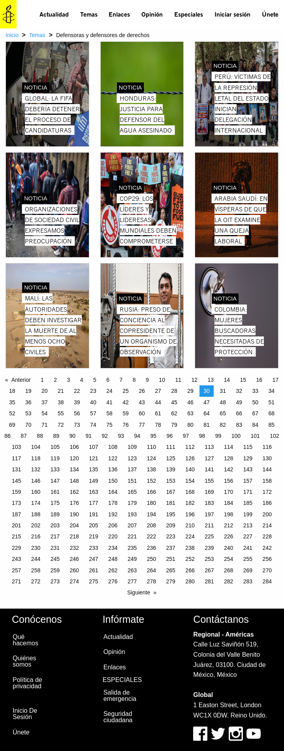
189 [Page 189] (55, 514)
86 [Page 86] (7, 436)
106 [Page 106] (74, 447)
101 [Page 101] (255, 436)
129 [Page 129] (247, 458)
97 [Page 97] (186, 436)
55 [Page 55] (61, 413)
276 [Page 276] (112, 581)
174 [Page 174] (35, 503)
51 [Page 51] (271, 402)
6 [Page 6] (107, 380)
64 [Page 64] (206, 413)
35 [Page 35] (12, 402)
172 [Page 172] (267, 492)
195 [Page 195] (170, 514)
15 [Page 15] (243, 380)
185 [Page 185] (247, 503)
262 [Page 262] (112, 570)
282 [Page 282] (228, 581)
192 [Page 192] (112, 514)
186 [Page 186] (267, 503)
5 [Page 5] (94, 380)
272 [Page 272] (35, 581)
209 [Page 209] (170, 525)
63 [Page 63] (190, 413)
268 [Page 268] (228, 570)
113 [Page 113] (209, 447)
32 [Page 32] (239, 391)
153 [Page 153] (170, 481)
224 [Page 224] (189, 536)
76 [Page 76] (125, 425)
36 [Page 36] (28, 402)
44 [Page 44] (158, 402)
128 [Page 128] (228, 458)
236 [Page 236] (151, 548)
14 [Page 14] (227, 380)
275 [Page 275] (93, 581)
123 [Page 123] (132, 458)
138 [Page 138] (151, 469)
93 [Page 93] (121, 436)
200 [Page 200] (267, 514)
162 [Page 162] (74, 492)
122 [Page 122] (112, 458)
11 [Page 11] (178, 380)
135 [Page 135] (93, 469)
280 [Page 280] (189, 581)
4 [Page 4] (81, 380)
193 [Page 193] (132, 514)
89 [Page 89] (56, 436)
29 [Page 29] (190, 391)
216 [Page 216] (35, 536)
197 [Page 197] (209, 514)
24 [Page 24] (109, 391)
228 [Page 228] (267, 536)
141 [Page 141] (209, 469)
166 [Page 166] (151, 492)
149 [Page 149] (93, 481)
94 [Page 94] (137, 436)
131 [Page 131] (16, 469)
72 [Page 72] (61, 425)
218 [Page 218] (74, 536)
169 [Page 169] (209, 492)
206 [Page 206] (112, 525)
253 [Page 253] (209, 559)
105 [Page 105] (55, 447)
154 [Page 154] (189, 481)
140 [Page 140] (189, 469)
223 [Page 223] (170, 536)
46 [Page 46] (190, 402)
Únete (270, 14)
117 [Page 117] (16, 458)
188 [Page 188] (35, 514)
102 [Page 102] (274, 436)
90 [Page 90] (72, 436)
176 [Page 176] (74, 503)
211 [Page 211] (209, 525)
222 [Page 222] (151, 536)
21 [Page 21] (61, 391)
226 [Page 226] (228, 536)
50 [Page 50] (255, 402)
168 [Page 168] (189, 492)
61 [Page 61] (158, 413)
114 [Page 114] (228, 447)
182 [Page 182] (189, 503)
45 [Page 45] (174, 402)
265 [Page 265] (170, 570)
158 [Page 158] (267, 481)
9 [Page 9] (147, 380)
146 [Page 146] (35, 481)
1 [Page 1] (42, 380)
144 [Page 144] (267, 469)
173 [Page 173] (16, 503)
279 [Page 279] (170, 581)
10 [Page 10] (162, 380)
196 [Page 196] (189, 514)
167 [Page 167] (170, 492)
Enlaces (119, 14)
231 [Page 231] (55, 548)
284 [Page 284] (267, 581)
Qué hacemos (25, 639)
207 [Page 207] (132, 525)
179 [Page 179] (132, 503)
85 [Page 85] (271, 425)
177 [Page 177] (93, 503)
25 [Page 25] (125, 391)
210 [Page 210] (189, 525)
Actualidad (54, 14)
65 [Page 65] (223, 413)
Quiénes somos (24, 661)
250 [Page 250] (151, 559)
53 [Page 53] (28, 413)
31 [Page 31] (223, 391)
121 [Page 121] (93, 458)
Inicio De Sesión (25, 713)
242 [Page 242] (267, 548)
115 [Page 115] (247, 447)
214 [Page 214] (267, 525)
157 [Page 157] (247, 481)
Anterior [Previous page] (21, 380)
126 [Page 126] (189, 458)
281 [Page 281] (209, 581)
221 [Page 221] (132, 536)
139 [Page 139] (170, 469)
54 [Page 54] (44, 413)
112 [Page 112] (189, 447)
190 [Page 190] (74, 514)
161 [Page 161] (55, 492)
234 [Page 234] (112, 548)
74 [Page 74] (93, 425)
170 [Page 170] (228, 492)
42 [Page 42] (125, 402)
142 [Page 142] (228, 469)
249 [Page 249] (132, 559)
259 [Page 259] (55, 570)
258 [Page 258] (35, 570)
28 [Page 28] (174, 391)
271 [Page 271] (16, 581)
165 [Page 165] (132, 492)
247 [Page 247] (93, 559)
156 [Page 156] (228, 481)
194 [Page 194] (151, 514)
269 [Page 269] (247, 570)
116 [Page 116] (267, 447)
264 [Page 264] (151, 570)
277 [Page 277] (132, 581)
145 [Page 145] (16, 481)
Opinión (152, 14)
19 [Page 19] (28, 391)
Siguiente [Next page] (138, 592)
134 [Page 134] (74, 469)
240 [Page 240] (228, 548)
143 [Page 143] (247, 469)
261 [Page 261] (93, 570)
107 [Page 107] (93, 447)
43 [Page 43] (142, 402)
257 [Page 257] (16, 570)
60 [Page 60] (142, 413)
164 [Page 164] (112, 492)
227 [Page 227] (247, 536)
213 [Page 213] (247, 525)
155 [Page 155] (209, 481)
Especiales (188, 14)
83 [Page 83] (239, 425)
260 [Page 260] (74, 570)
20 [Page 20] (44, 391)
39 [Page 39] (77, 402)
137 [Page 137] (132, 469)
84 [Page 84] (255, 425)
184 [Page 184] (228, 503)
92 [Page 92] (105, 436)
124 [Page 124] (151, 458)
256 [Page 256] (267, 559)
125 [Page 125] (170, 458)
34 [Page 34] (271, 391)
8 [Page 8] (134, 380)
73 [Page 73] (77, 425)
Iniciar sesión (232, 14)
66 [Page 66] (239, 413)
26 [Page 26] (142, 391)
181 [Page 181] (170, 503)
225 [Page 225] (209, 536)
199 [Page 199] (247, 514)
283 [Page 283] (247, 581)
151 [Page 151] (132, 481)
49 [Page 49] (239, 402)
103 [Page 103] (16, 447)
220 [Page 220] (112, 536)
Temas (89, 14)
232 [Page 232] (74, 548)
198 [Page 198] (228, 514)
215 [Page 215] (16, 536)
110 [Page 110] (151, 447)
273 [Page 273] (55, 581)
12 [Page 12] (194, 380)
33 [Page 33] (255, 391)
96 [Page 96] (170, 436)
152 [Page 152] (151, 481)
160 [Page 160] (35, 492)
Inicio (12, 35)
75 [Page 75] (109, 425)
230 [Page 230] (35, 548)
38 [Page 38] (61, 402)
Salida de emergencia (120, 695)
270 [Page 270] (267, 570)
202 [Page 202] (35, 525)
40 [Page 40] (93, 402)
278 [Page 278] (151, 581)
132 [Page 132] (35, 469)
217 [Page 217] (55, 536)
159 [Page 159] (16, 492)
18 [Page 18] (12, 391)
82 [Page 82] (223, 425)
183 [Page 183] (209, 503)
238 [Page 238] (189, 548)
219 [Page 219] (93, 536)
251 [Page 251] (170, 559)
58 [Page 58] (109, 413)
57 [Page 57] (93, 413)
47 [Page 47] (206, 402)
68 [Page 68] (271, 413)
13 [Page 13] (210, 380)
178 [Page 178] (112, 503)
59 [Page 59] (125, 413)
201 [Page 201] (16, 525)
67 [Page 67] (255, 413)
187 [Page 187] (16, 514)
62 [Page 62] (174, 413)
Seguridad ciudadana (118, 716)
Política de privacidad (27, 682)
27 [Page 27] (158, 391)
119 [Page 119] (55, 458)
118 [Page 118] (35, 458)
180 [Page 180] (151, 503)
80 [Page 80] (190, 425)
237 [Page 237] (170, 548)
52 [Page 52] (12, 413)
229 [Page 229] (16, 548)
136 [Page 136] (112, 469)
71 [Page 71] (44, 425)
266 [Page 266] (189, 570)
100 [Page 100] (236, 436)
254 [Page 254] (228, 559)
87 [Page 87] (24, 436)
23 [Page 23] (93, 391)
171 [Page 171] (247, 492)
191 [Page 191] (93, 514)
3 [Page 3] (68, 380)
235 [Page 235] (132, 548)
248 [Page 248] (112, 559)
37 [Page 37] (44, 402)
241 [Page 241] (247, 548)
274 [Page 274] (74, 581)
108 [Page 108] (112, 447)
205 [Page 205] (93, 525)
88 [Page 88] (40, 436)
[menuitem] (54, 14)
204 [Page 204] (74, 525)
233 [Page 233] (93, 548)
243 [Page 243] (16, 559)
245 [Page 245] (55, 559)
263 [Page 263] (132, 570)
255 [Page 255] (247, 559)
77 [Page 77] (142, 425)
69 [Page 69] (12, 425)
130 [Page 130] (267, 458)
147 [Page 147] (55, 481)
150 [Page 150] (112, 481)
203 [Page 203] (55, 525)
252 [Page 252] (189, 559)
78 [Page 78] (158, 425)
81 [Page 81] (206, 425)
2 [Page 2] (55, 380)
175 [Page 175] (55, 503)
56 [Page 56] (77, 413)
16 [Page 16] (259, 380)
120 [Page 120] (74, 458)
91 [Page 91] (88, 436)
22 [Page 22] (77, 391)
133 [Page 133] (55, 469)
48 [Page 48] (223, 402)
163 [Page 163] (93, 492)
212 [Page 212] (228, 525)
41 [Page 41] (109, 402)
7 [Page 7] (121, 380)
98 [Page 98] (202, 436)
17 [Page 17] (276, 380)
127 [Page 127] (209, 458)
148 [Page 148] (74, 481)
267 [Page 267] (209, 570)
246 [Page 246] (74, 559)
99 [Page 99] (218, 436)
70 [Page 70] (28, 425)
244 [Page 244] (35, 559)
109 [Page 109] (132, 447)
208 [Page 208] (151, 525)
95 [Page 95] (153, 436)
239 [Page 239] (209, 548)
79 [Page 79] (174, 425)
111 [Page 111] (170, 447)
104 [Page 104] (35, 447)
